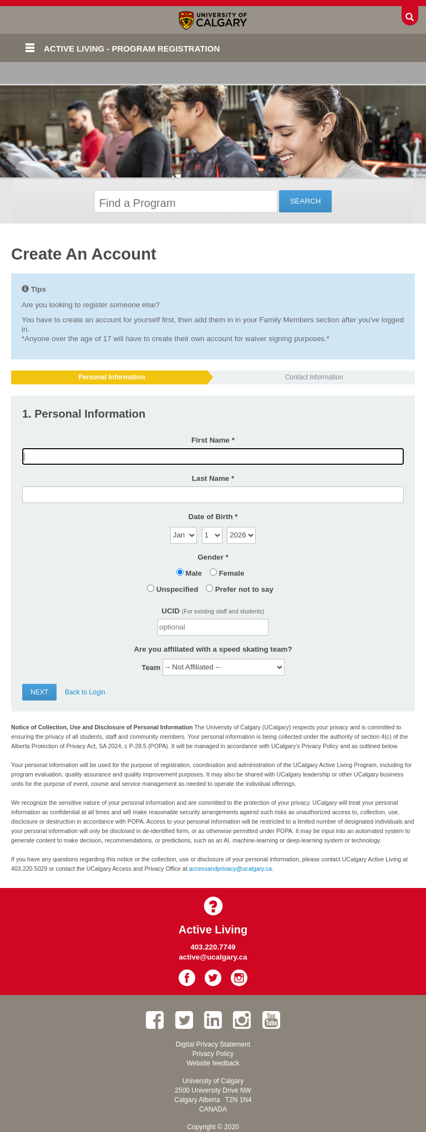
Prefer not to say (244, 589)
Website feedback (212, 1063)
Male (193, 573)
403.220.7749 (213, 947)
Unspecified (177, 589)
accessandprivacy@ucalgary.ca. (231, 868)
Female (231, 573)
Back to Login (85, 692)
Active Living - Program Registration (132, 48)
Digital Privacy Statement (213, 1044)
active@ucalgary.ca (213, 957)
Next (39, 692)
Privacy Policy (213, 1054)
